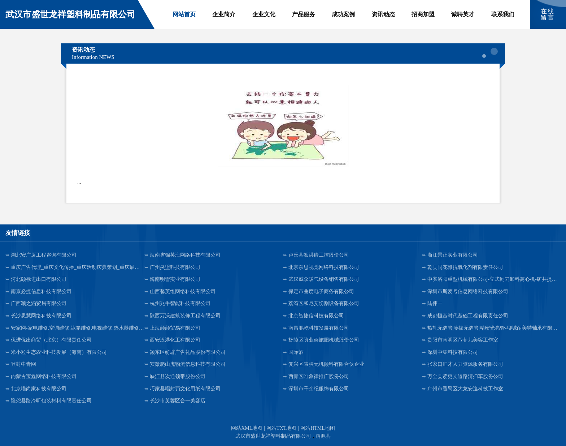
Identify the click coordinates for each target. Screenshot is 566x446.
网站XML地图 (246, 428)
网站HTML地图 (317, 428)
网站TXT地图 (281, 428)
